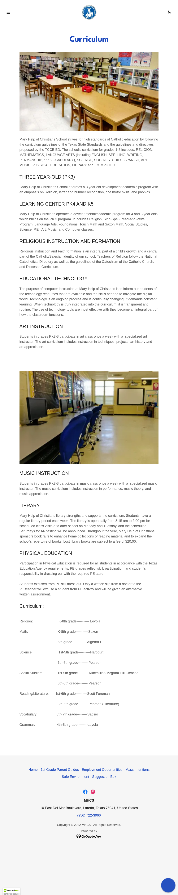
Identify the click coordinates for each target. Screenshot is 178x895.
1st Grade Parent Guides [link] (60, 770)
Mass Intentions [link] (137, 770)
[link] (89, 12)
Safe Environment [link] (75, 777)
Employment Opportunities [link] (102, 770)
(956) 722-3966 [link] (89, 815)
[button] (17, 12)
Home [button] (33, 770)
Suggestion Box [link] (104, 777)
